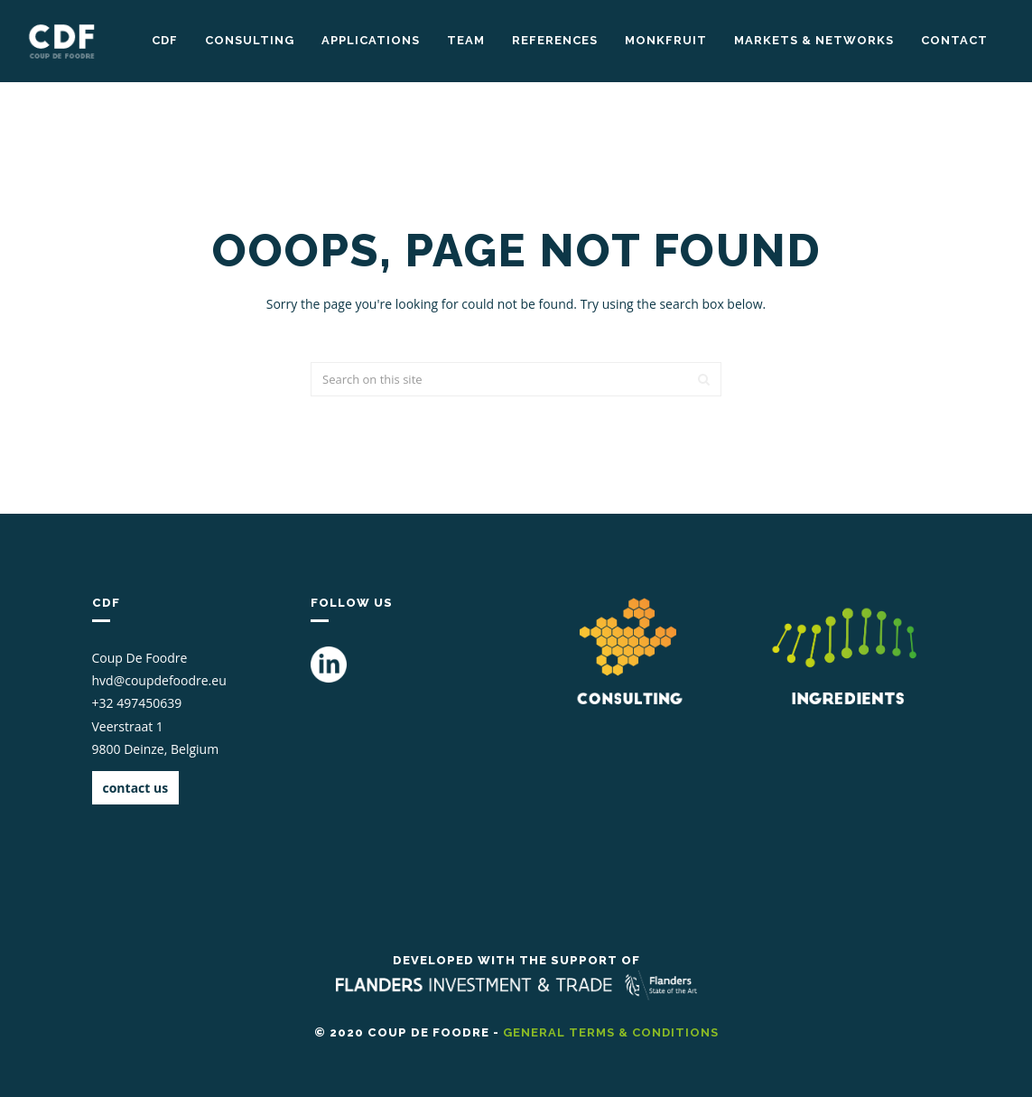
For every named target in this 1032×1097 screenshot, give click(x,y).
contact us (136, 787)
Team (466, 40)
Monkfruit (666, 40)
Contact (954, 40)
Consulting (249, 40)
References (555, 40)
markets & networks (814, 40)
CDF (165, 40)
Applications (370, 40)
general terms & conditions (611, 1032)
